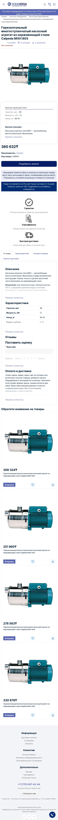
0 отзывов (11, 43)
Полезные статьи (29, 778)
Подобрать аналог (29, 163)
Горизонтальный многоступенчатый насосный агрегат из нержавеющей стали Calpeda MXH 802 (26, 474)
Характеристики (22, 253)
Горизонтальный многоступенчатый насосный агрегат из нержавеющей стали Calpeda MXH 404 (26, 628)
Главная (4, 16)
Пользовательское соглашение (29, 761)
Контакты (29, 744)
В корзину (9, 485)
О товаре (7, 253)
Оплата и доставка (11, 259)
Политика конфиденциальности (29, 758)
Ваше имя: (11, 347)
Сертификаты (28, 775)
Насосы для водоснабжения (38, 16)
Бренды (29, 772)
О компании (29, 741)
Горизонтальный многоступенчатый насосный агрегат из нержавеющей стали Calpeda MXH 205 (26, 551)
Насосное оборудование (17, 16)
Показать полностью (14, 298)
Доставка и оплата (29, 738)
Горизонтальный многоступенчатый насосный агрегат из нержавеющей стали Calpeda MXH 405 (26, 705)
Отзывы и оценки (41, 253)
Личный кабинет (29, 755)
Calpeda (19, 153)
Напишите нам (29, 793)
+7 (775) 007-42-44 (29, 784)
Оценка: (9, 358)
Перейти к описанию (13, 137)
